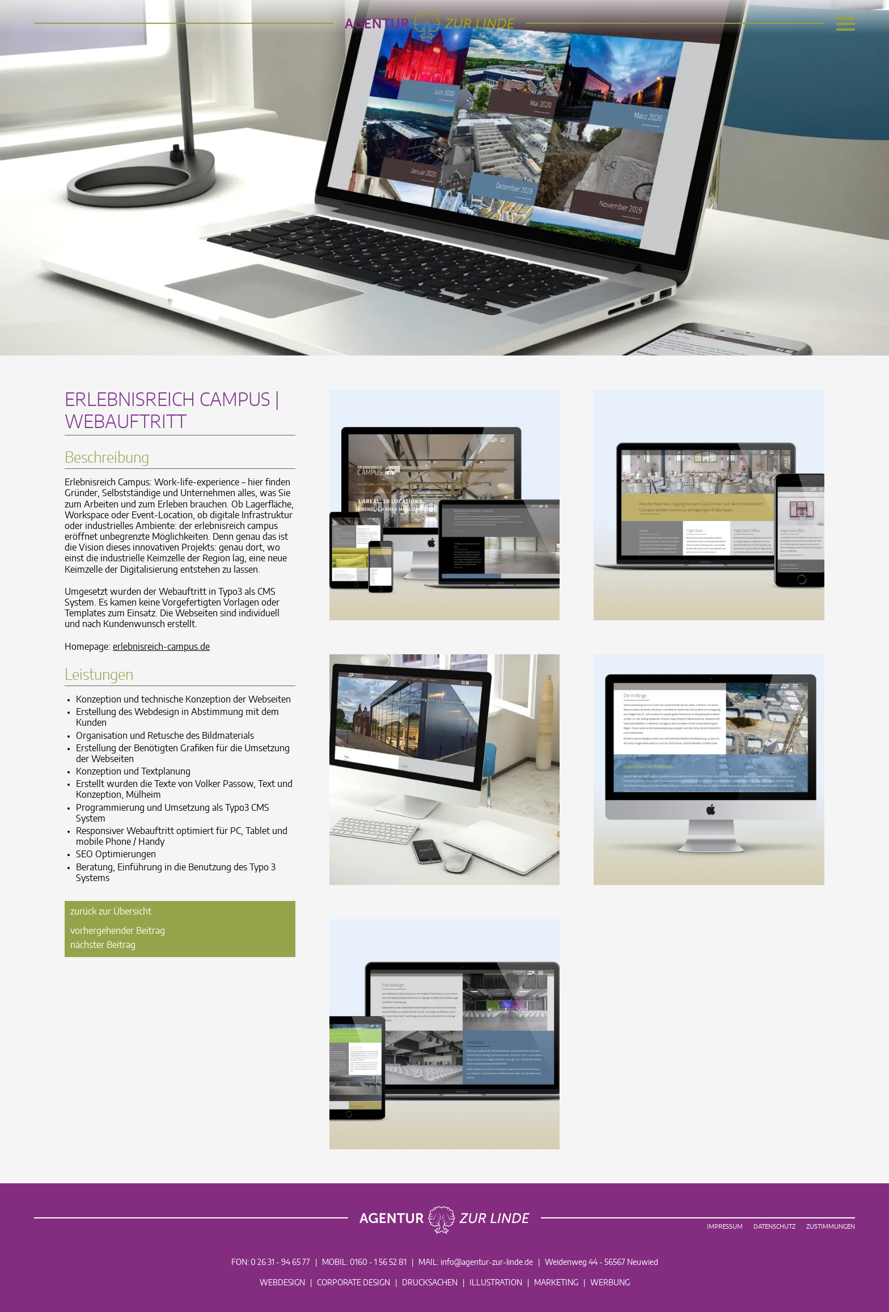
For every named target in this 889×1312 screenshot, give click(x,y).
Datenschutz (774, 1227)
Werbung (610, 1283)
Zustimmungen (830, 1227)
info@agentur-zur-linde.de (487, 1263)
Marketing (556, 1283)
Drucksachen (430, 1283)
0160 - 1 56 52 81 (378, 1263)
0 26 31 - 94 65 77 (280, 1263)
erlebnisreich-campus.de (161, 646)
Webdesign (282, 1283)
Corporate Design (353, 1283)
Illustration (495, 1283)
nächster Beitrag (103, 945)
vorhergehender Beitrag (117, 931)
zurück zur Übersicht (110, 911)
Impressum (725, 1227)
